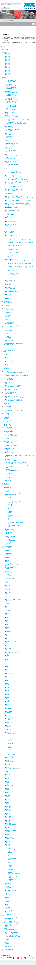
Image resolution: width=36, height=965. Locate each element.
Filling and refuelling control (14, 249)
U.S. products (6, 305)
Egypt (7, 603)
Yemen (7, 728)
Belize (7, 842)
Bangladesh (8, 669)
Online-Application (8, 469)
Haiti (9, 862)
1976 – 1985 (9, 361)
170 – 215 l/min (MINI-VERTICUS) (15, 172)
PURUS (9, 516)
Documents (15, 1)
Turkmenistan (9, 722)
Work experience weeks (10, 929)
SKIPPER (10, 519)
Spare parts (6, 483)
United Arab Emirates (10, 723)
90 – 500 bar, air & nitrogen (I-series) (14, 178)
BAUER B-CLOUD (9, 532)
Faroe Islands (9, 791)
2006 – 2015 (9, 365)
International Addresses (10, 947)
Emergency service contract (10, 451)
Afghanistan (8, 663)
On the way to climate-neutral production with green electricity (17, 375)
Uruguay (8, 912)
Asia (6, 662)
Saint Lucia (10, 872)
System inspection (7, 487)
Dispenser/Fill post (13, 250)
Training (5, 928)
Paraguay (8, 907)
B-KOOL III (8, 134)
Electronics (7, 347)
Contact (10, 1)
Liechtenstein (9, 806)
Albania (7, 772)
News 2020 (7, 62)
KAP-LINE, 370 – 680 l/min (10, 105)
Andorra (8, 774)
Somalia (8, 647)
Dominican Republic (12, 858)
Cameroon (8, 591)
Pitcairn (9, 746)
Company (4, 351)
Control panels (9, 294)
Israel (7, 684)
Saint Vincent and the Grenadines (15, 873)
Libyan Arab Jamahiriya (11, 620)
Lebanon (8, 694)
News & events (5, 49)
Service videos (7, 543)
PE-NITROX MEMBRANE (11, 125)
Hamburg (7, 560)
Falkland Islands (9, 903)
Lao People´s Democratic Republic (13, 693)
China (7, 676)
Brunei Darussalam (10, 673)
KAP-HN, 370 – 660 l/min (11, 108)
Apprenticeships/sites (9, 931)
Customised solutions (9, 230)
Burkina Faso (9, 588)
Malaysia (8, 697)
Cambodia (8, 674)
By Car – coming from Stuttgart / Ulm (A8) (15, 397)
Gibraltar (8, 795)
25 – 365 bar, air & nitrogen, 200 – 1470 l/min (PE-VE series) (18, 196)
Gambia (8, 610)
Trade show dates (7, 50)
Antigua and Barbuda (12, 849)
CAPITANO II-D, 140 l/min (11, 92)
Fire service (7, 329)
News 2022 (7, 59)
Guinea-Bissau (9, 614)
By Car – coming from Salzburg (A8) (13, 389)
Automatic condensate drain (12, 164)
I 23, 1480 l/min (9, 113)
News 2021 (7, 60)
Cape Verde (8, 592)
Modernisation (6, 484)
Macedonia (8, 810)
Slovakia (8, 826)
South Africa (8, 648)
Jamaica (9, 863)
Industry (5, 168)
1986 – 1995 (9, 362)
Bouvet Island (9, 586)
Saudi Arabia (9, 711)
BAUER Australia (7, 406)
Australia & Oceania (9, 729)
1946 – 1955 (9, 357)
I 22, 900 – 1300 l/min (10, 112)
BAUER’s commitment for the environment (13, 372)
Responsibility (6, 371)
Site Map (6, 1)
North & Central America (10, 840)
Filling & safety (8, 151)
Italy (7, 803)
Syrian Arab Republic (10, 716)
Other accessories (13, 253)
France (7, 793)
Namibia (8, 633)
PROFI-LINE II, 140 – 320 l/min (11, 85)
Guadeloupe (10, 861)
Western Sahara (9, 658)
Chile (7, 898)
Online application (8, 946)
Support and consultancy (10, 288)
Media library (6, 544)
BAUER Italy (6, 423)
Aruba (9, 851)
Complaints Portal (7, 547)
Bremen (6, 558)
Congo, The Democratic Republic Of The (14, 599)
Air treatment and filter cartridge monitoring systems (15, 127)
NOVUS (9, 509)
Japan (7, 686)
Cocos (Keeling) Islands (11, 756)
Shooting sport (8, 337)
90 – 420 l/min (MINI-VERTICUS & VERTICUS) (17, 185)
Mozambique (9, 631)
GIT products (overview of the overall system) (14, 290)
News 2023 (7, 57)
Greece (7, 796)
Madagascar (8, 621)
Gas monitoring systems (10, 140)
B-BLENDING (9, 126)
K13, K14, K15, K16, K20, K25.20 (15, 501)
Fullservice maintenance (10, 442)
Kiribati (7, 760)
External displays (9, 162)
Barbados (10, 852)
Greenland (8, 798)
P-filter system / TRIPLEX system (13, 129)
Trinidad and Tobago (12, 875)
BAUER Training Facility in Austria (13, 472)
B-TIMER (8, 132)
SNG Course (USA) (9, 467)
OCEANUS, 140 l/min (10, 83)
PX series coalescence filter (12, 211)
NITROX (9, 508)
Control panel (9, 217)
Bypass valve (9, 298)
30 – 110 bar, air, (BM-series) (12, 175)
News (5, 52)
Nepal (7, 702)
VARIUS (9, 523)
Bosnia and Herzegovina (11, 779)
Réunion (8, 637)
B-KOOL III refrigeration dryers (12, 207)
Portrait (6, 354)
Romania (8, 821)
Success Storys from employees (11, 924)
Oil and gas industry (9, 320)
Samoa (9, 747)
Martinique (10, 865)
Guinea (7, 613)
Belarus (8, 777)
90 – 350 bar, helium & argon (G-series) (14, 182)
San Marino (8, 823)
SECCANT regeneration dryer (12, 210)
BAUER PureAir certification (12, 139)
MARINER (10, 504)
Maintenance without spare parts (11, 446)
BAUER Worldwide (6, 549)
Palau (7, 767)
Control (6, 157)
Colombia (8, 900)
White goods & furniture (10, 350)
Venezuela (8, 914)
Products (4, 77)
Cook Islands (10, 735)
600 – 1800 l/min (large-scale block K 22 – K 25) (18, 186)
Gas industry (7, 318)
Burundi (8, 589)
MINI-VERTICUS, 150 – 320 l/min (12, 99)
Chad (7, 595)
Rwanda (8, 638)
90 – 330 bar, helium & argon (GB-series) (14, 192)
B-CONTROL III (9, 160)
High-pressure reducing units (12, 216)
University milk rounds (8, 949)
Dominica (10, 856)
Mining (6, 319)
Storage (6, 147)
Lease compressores (8, 486)
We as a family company (10, 921)
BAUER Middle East (8, 425)
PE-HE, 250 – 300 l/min (10, 98)
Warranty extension (9, 481)
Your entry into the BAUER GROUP (11, 922)
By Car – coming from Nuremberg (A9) (14, 386)
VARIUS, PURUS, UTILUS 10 (14, 525)
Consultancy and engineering (12, 234)
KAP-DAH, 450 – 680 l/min (11, 109)
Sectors (3, 306)
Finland (7, 792)
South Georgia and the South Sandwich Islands (16, 910)
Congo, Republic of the (11, 598)
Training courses (8, 390)
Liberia (7, 619)
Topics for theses (8, 926)
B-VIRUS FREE (9, 130)
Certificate (7, 491)
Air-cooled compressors (10, 169)
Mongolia (8, 700)
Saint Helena (9, 640)
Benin (7, 584)
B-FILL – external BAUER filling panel (14, 153)
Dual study (6, 940)
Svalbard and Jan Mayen (11, 830)
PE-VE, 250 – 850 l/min (10, 104)
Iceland (7, 800)
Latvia (7, 805)
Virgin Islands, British (12, 877)
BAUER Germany (7, 418)
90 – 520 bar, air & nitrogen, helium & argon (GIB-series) (18, 204)
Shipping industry (8, 330)
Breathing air (7, 533)
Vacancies (6, 945)
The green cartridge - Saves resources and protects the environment (19, 374)
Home (2, 1)
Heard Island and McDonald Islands (15, 737)
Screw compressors (8, 301)
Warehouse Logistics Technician (13, 936)
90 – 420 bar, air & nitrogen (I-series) (14, 189)
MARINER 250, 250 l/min (11, 90)
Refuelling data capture (14, 252)
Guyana (8, 905)
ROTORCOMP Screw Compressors (11, 435)
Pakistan (8, 705)
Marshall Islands (9, 761)
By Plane (8, 382)
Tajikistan (8, 719)
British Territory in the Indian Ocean (13, 672)
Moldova (8, 813)
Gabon (7, 609)
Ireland (7, 802)
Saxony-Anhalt (8, 571)
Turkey (7, 834)
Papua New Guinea (12, 744)
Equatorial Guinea (10, 605)
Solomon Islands (11, 749)
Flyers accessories (10, 528)
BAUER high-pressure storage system (14, 148)
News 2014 (7, 70)
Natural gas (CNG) (9, 232)
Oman (7, 704)
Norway (8, 817)
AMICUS (9, 497)
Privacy (2, 957)
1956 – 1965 (9, 358)
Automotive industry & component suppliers (14, 311)
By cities (6, 577)
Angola (7, 582)
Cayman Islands (11, 854)
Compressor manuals (10, 495)
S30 (8, 518)
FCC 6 (9, 297)
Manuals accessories (10, 529)
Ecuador (8, 901)
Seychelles (8, 644)
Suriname (8, 911)
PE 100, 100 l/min (8, 84)
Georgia (8, 679)
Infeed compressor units (11, 278)
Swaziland (8, 651)
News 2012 (7, 73)
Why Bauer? (8, 287)
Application (7, 938)
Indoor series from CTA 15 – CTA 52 (15, 245)
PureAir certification (8, 546)
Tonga (9, 751)
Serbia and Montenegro (11, 824)
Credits (30, 955)
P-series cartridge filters (11, 209)
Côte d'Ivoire (9, 600)
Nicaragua (8, 887)
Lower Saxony (8, 563)
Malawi (7, 623)
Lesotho (8, 617)
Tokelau (9, 750)
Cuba (9, 855)
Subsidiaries (6, 550)
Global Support (7, 439)
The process (7, 283)
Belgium (8, 778)
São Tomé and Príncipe (11, 641)
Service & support (6, 438)
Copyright (20, 955)
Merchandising (8, 539)
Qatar (7, 709)
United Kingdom (9, 837)
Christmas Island (11, 733)
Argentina (8, 894)
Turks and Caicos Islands (13, 876)
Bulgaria (8, 781)
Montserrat (10, 866)
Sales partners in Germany (9, 551)
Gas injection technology (9, 281)
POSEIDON (10, 514)
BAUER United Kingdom (9, 430)
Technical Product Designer (12, 932)
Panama (8, 889)
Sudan (7, 649)
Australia (8, 732)
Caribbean (8, 847)
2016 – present (9, 367)
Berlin (6, 556)
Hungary (8, 799)
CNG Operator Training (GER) (11, 466)
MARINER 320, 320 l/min (11, 91)
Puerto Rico (10, 869)
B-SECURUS (9, 133)
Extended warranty (7, 480)
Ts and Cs (26, 955)
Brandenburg (7, 557)
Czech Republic (9, 785)
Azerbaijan (8, 666)
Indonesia (8, 681)
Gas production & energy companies (12, 341)
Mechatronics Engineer (11, 933)
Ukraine (8, 835)
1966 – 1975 (9, 360)
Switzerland (8, 833)
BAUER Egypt (6, 414)
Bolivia (7, 896)
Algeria (7, 581)
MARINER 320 (11, 505)
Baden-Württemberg (9, 553)
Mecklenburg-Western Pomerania (12, 564)
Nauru (9, 740)
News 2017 (7, 66)
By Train (8, 383)
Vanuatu (8, 770)
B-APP (6, 167)
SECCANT (8, 137)
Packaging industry (9, 348)
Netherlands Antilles (12, 868)
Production (7, 316)
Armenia (8, 665)
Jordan (7, 687)
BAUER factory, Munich (8, 379)
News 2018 (7, 64)
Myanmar (8, 701)
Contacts (7, 409)
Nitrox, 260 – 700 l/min (9, 115)
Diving (6, 327)
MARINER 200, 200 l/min (11, 88)
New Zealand (9, 764)
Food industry (8, 315)
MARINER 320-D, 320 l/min (12, 95)
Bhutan (7, 670)
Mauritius (8, 627)
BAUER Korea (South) (8, 427)
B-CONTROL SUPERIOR (11, 161)
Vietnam (8, 726)
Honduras (8, 884)
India (7, 680)
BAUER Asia (6, 403)
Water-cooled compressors (10, 188)
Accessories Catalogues (11, 494)
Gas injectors (9, 299)
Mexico (7, 886)
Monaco (8, 814)
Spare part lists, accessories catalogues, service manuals (17, 493)
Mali (7, 624)
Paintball (6, 333)
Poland (7, 819)
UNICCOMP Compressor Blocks (10, 392)
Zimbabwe (8, 660)
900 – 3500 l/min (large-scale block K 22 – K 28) (18, 181)
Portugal (8, 820)
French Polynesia (10, 757)
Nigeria (7, 635)
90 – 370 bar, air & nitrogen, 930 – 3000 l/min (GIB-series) (18, 200)
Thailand (8, 721)
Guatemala (8, 883)
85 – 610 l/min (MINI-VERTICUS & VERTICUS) (17, 179)
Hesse (6, 561)
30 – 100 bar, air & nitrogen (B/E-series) (14, 171)
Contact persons (8, 393)
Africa (6, 579)
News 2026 (7, 53)
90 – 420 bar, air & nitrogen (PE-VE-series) (15, 176)
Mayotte (8, 628)
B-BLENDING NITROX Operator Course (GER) (15, 463)
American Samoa (9, 730)
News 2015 (7, 69)
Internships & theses (8, 925)
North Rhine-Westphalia (10, 565)
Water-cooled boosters (9, 202)
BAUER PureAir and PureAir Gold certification (15, 146)
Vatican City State (10, 838)
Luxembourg (9, 809)
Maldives (8, 698)
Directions (7, 369)
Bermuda (8, 844)
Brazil (7, 897)
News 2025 (7, 55)
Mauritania (8, 626)
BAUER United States (8, 431)
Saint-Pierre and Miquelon (11, 890)
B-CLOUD (7, 165)
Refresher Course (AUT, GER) (11, 460)
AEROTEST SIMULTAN (11, 141)
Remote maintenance (9, 448)
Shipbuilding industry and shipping (12, 325)
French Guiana (9, 904)
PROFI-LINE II (11, 515)
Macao (7, 695)
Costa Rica (8, 880)
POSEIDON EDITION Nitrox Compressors (16, 122)
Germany (8, 474)
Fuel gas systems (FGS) (9, 231)
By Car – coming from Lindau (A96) (13, 402)
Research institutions (9, 323)
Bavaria (6, 554)
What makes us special (9, 918)
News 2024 (7, 56)
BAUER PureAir (8, 537)
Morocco (8, 630)
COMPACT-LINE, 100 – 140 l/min (12, 80)
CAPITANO (10, 498)
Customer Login (8, 542)
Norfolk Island (10, 743)
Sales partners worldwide (9, 578)
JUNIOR (9, 500)
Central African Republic (11, 593)
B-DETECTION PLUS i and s (12, 143)
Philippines (8, 708)
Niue (9, 742)
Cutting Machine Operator (11, 935)
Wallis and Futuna (11, 754)
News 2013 (7, 71)
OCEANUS (10, 511)
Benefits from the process (11, 285)
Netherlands (8, 816)
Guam (7, 758)
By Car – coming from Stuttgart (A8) (13, 385)
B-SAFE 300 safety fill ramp (12, 154)
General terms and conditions (11, 540)
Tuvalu (9, 753)
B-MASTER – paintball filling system (13, 155)
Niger (7, 634)
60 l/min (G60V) (11, 183)
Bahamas (8, 841)
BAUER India (6, 421)
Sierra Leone (9, 645)
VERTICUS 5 (10, 526)
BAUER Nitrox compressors (12, 116)
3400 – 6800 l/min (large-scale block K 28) (16, 174)
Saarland (7, 568)
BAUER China (6, 413)
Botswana (8, 585)
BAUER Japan (7, 424)
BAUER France (7, 416)
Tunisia (7, 655)
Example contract (10, 444)
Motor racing (7, 334)
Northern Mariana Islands (11, 765)
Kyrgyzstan (8, 691)
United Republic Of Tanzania (12, 652)
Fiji (8, 736)
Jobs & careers (5, 915)
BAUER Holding (7, 368)
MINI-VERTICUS (11, 507)
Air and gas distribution (9, 214)
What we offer (8, 919)
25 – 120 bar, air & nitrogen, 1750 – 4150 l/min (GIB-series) (18, 195)
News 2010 (7, 76)
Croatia (7, 782)
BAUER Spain (6, 428)
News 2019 (7, 63)
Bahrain (8, 667)
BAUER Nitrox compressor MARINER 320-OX (17, 118)
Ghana (7, 612)
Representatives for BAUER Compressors (13, 410)
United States (9, 477)
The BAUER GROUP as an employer (11, 917)
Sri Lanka (8, 715)
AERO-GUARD (9, 136)
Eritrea (7, 606)
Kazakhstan (8, 688)
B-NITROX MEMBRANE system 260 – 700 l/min (16, 123)
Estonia (7, 789)
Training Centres (8, 473)
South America (8, 893)
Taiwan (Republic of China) (11, 718)
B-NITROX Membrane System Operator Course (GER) (16, 465)
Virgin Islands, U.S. (12, 879)
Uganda (8, 656)
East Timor (8, 677)
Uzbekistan (8, 725)
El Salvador (8, 882)
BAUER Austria (7, 407)
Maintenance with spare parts (11, 445)
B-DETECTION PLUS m (11, 144)
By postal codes (8, 575)
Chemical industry (8, 312)
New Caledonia (9, 763)
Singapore (8, 479)
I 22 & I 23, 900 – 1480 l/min (11, 111)
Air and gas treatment (9, 206)
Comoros (8, 596)
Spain (7, 828)
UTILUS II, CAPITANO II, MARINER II (15, 522)
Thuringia (7, 574)
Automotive (7, 346)
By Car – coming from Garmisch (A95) (14, 388)
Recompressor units (10, 280)
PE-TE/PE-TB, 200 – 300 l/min (11, 97)
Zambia (7, 659)
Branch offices (8, 432)
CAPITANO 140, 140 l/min (11, 87)
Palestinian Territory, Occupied (12, 707)
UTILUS (9, 521)
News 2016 (7, 67)
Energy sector (8, 313)
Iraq (7, 683)
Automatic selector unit (11, 150)
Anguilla (9, 848)
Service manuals (9, 530)
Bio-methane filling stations (11, 259)
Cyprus (7, 784)
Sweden (8, 831)
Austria (7, 476)
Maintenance (6, 441)
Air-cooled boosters (9, 193)
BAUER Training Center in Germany (13, 470)
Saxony (6, 570)
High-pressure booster (11, 292)
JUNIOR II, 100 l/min (10, 81)
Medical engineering (9, 336)
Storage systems (8, 213)
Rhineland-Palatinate (9, 567)
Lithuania (8, 807)
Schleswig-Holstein (9, 572)
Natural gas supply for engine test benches (15, 255)
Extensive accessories (12, 246)
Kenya (7, 616)
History (6, 355)
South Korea (9, 714)
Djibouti (7, 602)
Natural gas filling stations (11, 235)
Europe (6, 771)
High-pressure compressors (12, 291)
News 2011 (7, 74)
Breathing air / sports (8, 78)
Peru (7, 908)
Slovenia (8, 827)
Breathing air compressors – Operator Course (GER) (16, 462)
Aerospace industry (9, 309)
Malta (7, 812)
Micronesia (10, 739)
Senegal (8, 642)
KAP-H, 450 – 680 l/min (11, 106)
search (19, 44)
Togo (7, 654)
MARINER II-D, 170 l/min (11, 94)
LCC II (9, 295)
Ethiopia (8, 607)
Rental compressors (8, 302)
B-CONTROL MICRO (10, 158)
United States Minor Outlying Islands (13, 768)
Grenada (9, 859)
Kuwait (7, 690)
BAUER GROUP (7, 353)
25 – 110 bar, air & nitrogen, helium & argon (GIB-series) (18, 203)
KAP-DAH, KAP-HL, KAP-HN (14, 502)
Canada (8, 845)
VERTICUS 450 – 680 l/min (10, 102)
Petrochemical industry (9, 322)
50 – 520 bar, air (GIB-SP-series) (13, 190)
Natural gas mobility (9, 340)
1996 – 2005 (9, 364)
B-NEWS (7, 490)
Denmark (8, 786)
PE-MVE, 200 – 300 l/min (10, 101)
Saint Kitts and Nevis (12, 870)
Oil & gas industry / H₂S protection (12, 332)
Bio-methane (7, 256)
